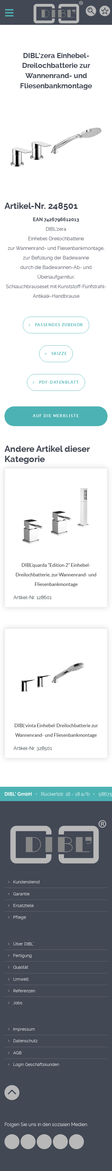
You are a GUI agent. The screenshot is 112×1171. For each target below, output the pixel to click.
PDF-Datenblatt (59, 382)
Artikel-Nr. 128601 (32, 597)
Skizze (59, 354)
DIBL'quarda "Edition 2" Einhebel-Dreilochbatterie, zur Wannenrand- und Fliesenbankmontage (56, 574)
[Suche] (91, 13)
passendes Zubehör (59, 325)
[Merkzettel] (104, 13)
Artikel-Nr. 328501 (32, 748)
